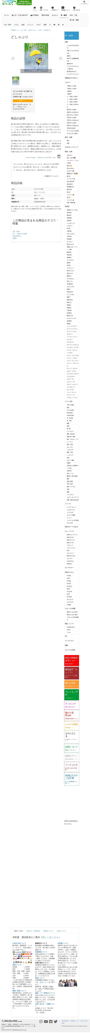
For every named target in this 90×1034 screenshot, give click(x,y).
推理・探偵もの (71, 434)
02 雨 (40, 30)
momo (68, 629)
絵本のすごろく (71, 540)
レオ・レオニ (70, 389)
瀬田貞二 (69, 276)
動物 (68, 423)
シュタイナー (70, 455)
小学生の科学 (70, 415)
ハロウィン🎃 (70, 194)
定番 (68, 143)
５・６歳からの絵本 (72, 102)
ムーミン (69, 517)
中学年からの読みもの (73, 120)
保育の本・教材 (71, 436)
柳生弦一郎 (70, 315)
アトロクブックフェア (73, 74)
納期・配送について (19, 991)
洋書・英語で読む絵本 (73, 500)
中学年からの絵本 (71, 117)
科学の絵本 (70, 413)
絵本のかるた (70, 537)
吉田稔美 (69, 321)
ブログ (38, 24)
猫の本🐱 (69, 165)
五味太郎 (69, 255)
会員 (22, 24)
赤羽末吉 (69, 212)
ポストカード (70, 553)
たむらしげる (70, 286)
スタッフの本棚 (70, 608)
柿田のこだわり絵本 (72, 612)
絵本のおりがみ (71, 556)
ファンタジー (70, 431)
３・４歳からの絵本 (20, 234)
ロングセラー (69, 567)
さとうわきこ (70, 260)
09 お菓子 (69, 596)
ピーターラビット (71, 507)
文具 (68, 550)
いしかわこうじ (71, 223)
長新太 (68, 289)
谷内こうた (70, 281)
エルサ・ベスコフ (71, 371)
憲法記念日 (70, 184)
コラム (16, 24)
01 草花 (69, 575)
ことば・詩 (70, 449)
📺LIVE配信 (34, 15)
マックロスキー (71, 376)
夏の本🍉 (69, 189)
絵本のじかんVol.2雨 (44, 157)
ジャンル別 (68, 401)
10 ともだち (70, 599)
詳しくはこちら (50, 937)
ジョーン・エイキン (72, 358)
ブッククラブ (69, 641)
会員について (61, 931)
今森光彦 (69, 231)
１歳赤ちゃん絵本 (71, 88)
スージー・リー (71, 395)
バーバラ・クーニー (72, 337)
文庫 (68, 489)
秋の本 (68, 192)
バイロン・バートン (72, 397)
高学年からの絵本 (71, 123)
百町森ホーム (15, 30)
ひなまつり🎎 (70, 171)
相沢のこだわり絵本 (72, 614)
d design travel (70, 627)
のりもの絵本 (70, 410)
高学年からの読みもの (73, 125)
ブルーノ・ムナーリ (72, 384)
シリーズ (68, 503)
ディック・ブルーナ (72, 368)
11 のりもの (70, 602)
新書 (68, 492)
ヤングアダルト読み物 (73, 131)
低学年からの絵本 (71, 109)
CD (66, 636)
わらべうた (70, 447)
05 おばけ (69, 586)
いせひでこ (70, 225)
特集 (66, 42)
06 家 (68, 589)
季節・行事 (68, 151)
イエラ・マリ (70, 379)
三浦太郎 (69, 310)
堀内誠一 (69, 305)
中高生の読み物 (71, 128)
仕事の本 (69, 471)
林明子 (68, 297)
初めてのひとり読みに (73, 115)
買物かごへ (23, 100)
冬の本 (68, 197)
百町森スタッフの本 (72, 210)
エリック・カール (71, 331)
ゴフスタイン (70, 342)
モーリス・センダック (73, 344)
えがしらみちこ (71, 233)
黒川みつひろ (70, 244)
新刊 (68, 140)
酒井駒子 (69, 257)
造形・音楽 (70, 444)
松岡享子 (69, 307)
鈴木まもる (70, 273)
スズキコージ (70, 268)
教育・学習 (70, 452)
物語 (15, 238)
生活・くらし (70, 473)
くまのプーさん (71, 509)
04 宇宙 (69, 583)
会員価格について (41, 952)
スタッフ (65, 969)
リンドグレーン (71, 387)
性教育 (68, 463)
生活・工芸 (73, 15)
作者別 (67, 206)
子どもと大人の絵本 (72, 133)
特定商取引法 (65, 1021)
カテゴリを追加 (70, 650)
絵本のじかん (32, 30)
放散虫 (68, 56)
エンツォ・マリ (71, 381)
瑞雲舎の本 (70, 63)
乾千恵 (68, 228)
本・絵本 (64, 15)
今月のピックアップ (71, 147)
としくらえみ (70, 294)
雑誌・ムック (69, 623)
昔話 (68, 407)
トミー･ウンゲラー (72, 326)
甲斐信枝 (69, 239)
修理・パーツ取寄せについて (45, 993)
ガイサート (70, 334)
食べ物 (68, 428)
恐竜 (68, 426)
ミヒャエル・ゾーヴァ (73, 347)
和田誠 (68, 323)
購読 (63, 1023)
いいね (68, 632)
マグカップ (70, 545)
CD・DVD (7, 24)
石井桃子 (69, 220)
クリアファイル (71, 548)
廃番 (66, 645)
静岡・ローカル (71, 486)
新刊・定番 (68, 137)
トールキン (70, 352)
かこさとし (70, 241)
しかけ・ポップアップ (73, 497)
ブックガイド (70, 494)
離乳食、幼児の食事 (72, 476)
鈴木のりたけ (70, 270)
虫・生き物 (70, 418)
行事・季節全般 (71, 202)
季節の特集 (45, 15)
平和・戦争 (70, 484)
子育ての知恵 (70, 405)
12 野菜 (69, 604)
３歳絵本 (69, 94)
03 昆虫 (69, 581)
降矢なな (69, 302)
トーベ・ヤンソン (71, 392)
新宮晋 (68, 262)
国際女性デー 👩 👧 (72, 173)
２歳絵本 (69, 91)
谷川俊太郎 (70, 284)
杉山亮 (68, 265)
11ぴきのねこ (70, 561)
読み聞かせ (47, 30)
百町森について (48, 931)
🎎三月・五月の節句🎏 (20, 15)
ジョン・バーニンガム (73, 355)
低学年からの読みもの (73, 112)
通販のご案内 (18, 931)
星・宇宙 (69, 420)
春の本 (68, 176)
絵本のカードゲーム (72, 534)
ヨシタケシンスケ (71, 318)
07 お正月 (69, 591)
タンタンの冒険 (71, 515)
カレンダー (70, 558)
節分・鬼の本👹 (71, 158)
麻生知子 (69, 215)
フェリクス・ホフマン (73, 373)
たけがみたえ (70, 278)
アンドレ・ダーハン (72, 350)
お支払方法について (19, 943)
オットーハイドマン (72, 329)
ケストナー (70, 339)
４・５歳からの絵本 (72, 99)
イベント (30, 24)
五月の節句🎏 (70, 181)
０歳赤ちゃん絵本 (71, 86)
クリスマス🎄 (70, 200)
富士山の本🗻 (70, 168)
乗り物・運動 (74, 20)
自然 (68, 457)
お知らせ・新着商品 (33, 931)
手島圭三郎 (70, 292)
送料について (17, 965)
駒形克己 (69, 252)
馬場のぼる (70, 299)
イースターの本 (71, 179)
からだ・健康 (70, 460)
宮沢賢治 (69, 313)
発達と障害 (70, 481)
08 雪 (68, 594)
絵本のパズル (70, 542)
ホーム (6, 15)
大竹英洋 (69, 236)
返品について (39, 978)
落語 (68, 478)
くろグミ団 (70, 512)
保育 (45, 24)
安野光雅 (69, 218)
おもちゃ (55, 15)
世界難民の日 (70, 187)
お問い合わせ (84, 1021)
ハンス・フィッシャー (73, 360)
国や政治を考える (71, 71)
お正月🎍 (69, 155)
